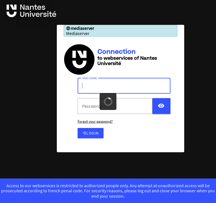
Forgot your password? (95, 121)
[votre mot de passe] (117, 106)
